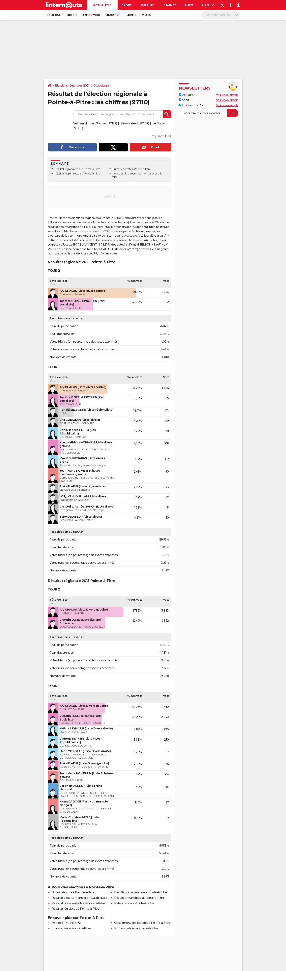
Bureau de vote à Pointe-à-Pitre (73, 892)
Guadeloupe (101, 85)
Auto (189, 5)
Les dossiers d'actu (192, 105)
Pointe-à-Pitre (120, 173)
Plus (208, 5)
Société (72, 14)
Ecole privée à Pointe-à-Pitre (71, 928)
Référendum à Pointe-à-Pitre (134, 903)
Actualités (102, 5)
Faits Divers (91, 14)
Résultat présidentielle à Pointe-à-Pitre (78, 903)
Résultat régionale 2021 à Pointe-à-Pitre (77, 169)
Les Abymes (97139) (103, 123)
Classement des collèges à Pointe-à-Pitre (142, 923)
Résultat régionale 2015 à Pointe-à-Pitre (77, 173)
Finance (170, 5)
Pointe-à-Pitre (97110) (66, 923)
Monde (131, 14)
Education (113, 14)
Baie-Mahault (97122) (135, 123)
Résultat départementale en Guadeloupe (79, 898)
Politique (54, 14)
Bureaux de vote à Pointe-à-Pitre (131, 169)
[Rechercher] (221, 15)
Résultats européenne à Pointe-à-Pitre (140, 892)
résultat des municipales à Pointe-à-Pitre (75, 227)
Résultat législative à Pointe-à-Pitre (76, 908)
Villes (146, 14)
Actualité (186, 95)
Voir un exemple (227, 95)
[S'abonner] (208, 113)
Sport (127, 5)
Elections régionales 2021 (72, 85)
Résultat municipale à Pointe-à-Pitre (139, 898)
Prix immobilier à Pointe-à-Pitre (136, 928)
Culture (147, 5)
